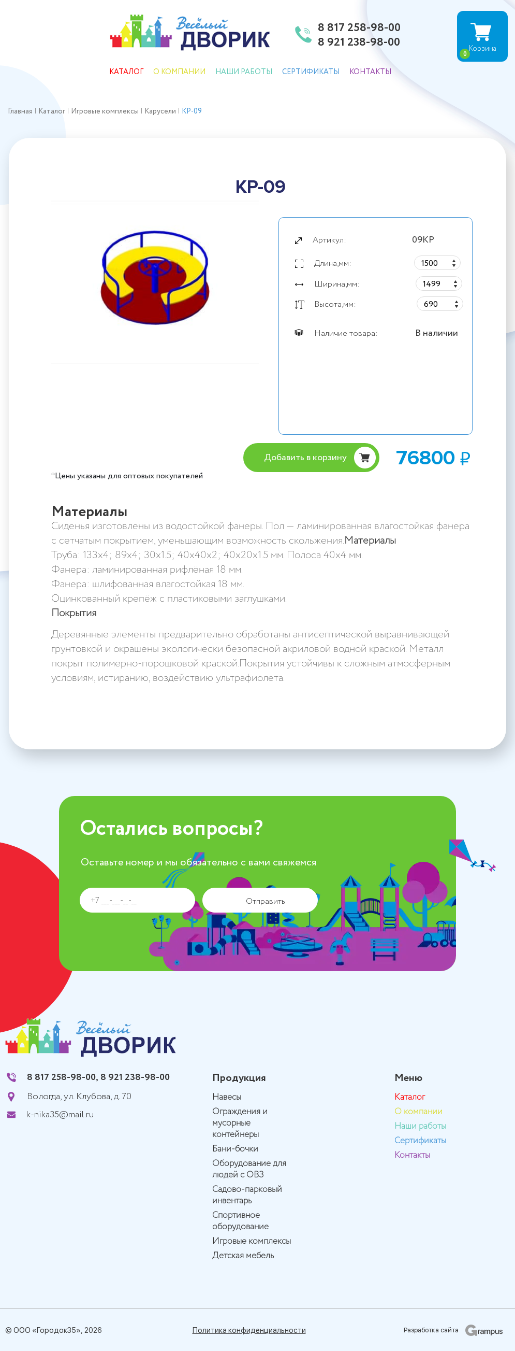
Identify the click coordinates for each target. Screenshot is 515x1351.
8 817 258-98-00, (62, 1077)
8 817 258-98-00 (359, 28)
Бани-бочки (235, 1149)
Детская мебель (243, 1256)
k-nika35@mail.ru (60, 1114)
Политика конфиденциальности (249, 1330)
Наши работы (243, 72)
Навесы (226, 1097)
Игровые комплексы (251, 1241)
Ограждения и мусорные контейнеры (240, 1123)
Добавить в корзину (305, 457)
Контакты (370, 72)
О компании (179, 72)
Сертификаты (311, 72)
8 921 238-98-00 (359, 43)
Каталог (126, 72)
